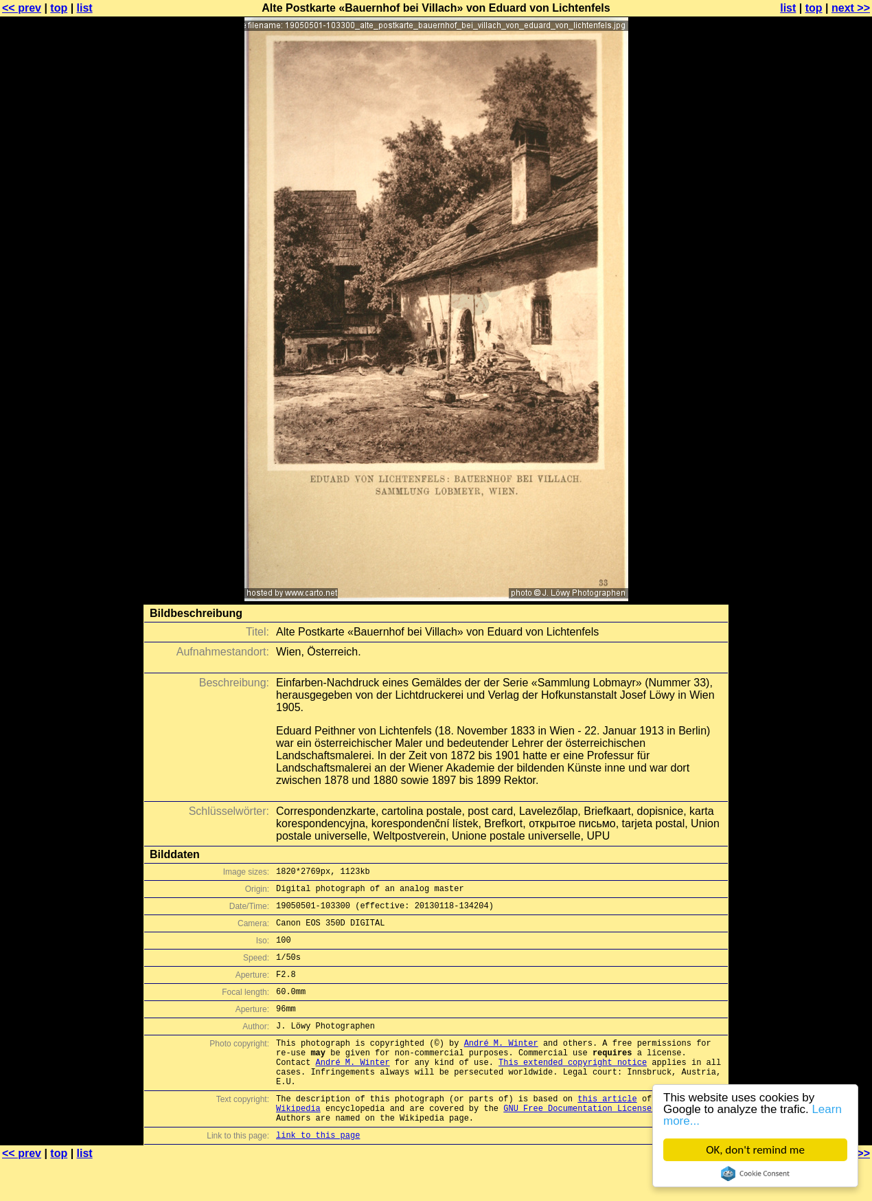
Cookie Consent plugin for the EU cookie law (755, 1173)
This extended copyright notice (572, 1089)
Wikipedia (298, 1143)
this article (606, 1131)
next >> (850, 8)
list (85, 8)
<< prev (21, 8)
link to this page (318, 1174)
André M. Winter (501, 1065)
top (58, 8)
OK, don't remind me (755, 1150)
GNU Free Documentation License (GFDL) (594, 1143)
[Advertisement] (816, 340)
